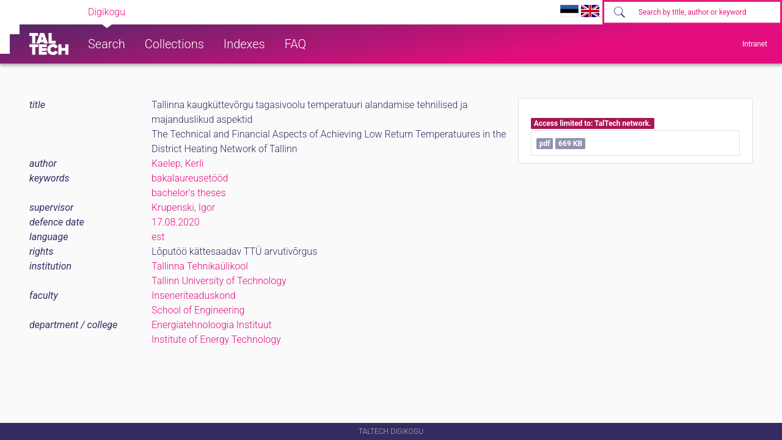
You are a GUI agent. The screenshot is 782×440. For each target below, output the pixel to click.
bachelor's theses (189, 193)
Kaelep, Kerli (177, 163)
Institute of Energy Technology (216, 339)
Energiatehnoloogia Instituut (212, 325)
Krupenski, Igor (183, 207)
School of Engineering (198, 310)
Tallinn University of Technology (219, 281)
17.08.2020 (176, 222)
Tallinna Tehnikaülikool (200, 266)
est (158, 237)
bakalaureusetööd (190, 178)
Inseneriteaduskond (194, 295)
